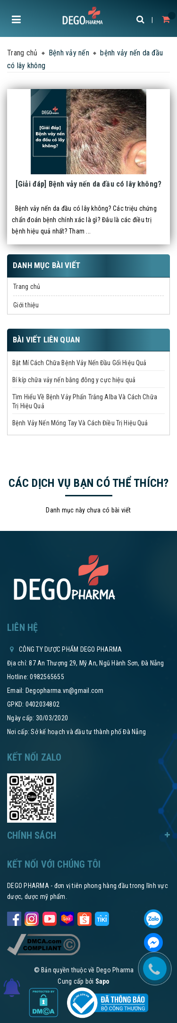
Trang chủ (26, 286)
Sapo (102, 981)
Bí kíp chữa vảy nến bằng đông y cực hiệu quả (73, 380)
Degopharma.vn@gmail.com (64, 690)
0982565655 (47, 677)
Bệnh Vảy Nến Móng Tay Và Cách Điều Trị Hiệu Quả (80, 423)
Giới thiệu (26, 305)
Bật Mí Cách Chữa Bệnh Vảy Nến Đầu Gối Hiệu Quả (79, 363)
